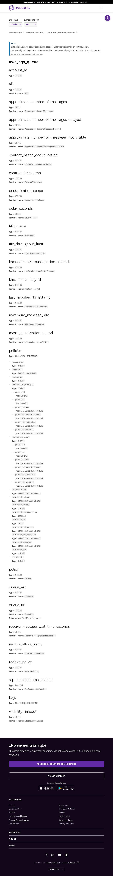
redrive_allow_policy (25, 643)
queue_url (17, 604)
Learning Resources (66, 823)
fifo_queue (17, 225)
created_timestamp (25, 172)
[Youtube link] (59, 855)
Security (62, 812)
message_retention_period (31, 332)
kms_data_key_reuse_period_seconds (39, 261)
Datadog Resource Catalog (61, 31)
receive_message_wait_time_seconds (39, 626)
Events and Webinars (67, 808)
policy (14, 569)
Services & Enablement (18, 816)
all (11, 83)
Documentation (15, 808)
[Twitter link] (47, 855)
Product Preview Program (19, 819)
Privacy (55, 862)
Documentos (15, 31)
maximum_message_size (29, 314)
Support (12, 812)
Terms (48, 862)
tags (12, 697)
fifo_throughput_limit (26, 243)
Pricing (11, 805)
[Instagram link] (52, 855)
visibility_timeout (23, 711)
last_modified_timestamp (30, 297)
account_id (18, 69)
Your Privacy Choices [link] (69, 862)
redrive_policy (20, 661)
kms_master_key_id (25, 279)
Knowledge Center (66, 819)
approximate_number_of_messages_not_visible (47, 137)
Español (15, 24)
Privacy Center (64, 816)
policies (15, 350)
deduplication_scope (26, 190)
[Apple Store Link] (47, 788)
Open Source (64, 805)
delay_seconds (21, 208)
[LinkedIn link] (66, 855)
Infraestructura (34, 31)
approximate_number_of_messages (38, 101)
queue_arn (18, 586)
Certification (14, 823)
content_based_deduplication (33, 154)
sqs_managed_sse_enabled (31, 679)
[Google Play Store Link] (66, 788)
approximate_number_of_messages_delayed (45, 119)
